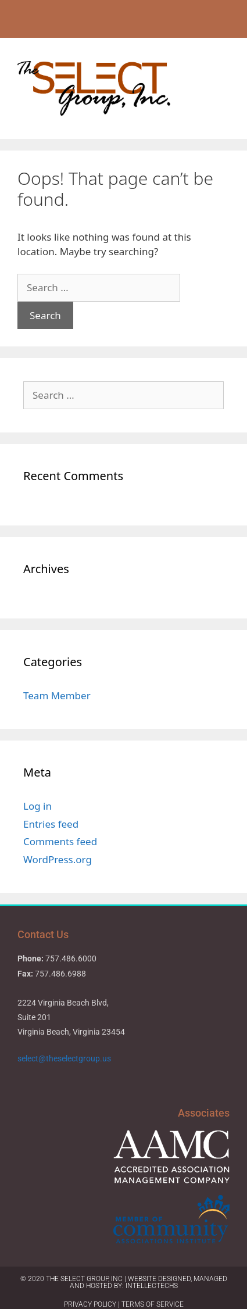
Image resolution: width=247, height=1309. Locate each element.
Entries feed (50, 824)
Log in (37, 806)
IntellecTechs (152, 1286)
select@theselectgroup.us (65, 1058)
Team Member (57, 695)
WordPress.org (57, 859)
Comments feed (60, 841)
